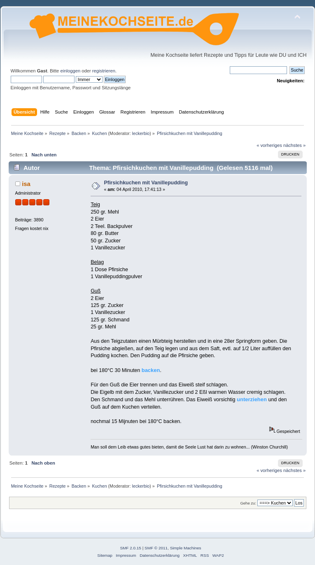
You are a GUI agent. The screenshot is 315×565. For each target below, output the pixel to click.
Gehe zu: (248, 503)
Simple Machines (185, 548)
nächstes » (294, 145)
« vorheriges (269, 145)
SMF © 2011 (156, 548)
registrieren (103, 70)
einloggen (70, 70)
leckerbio (141, 133)
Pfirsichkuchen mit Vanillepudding (146, 183)
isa (26, 183)
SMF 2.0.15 (130, 548)
